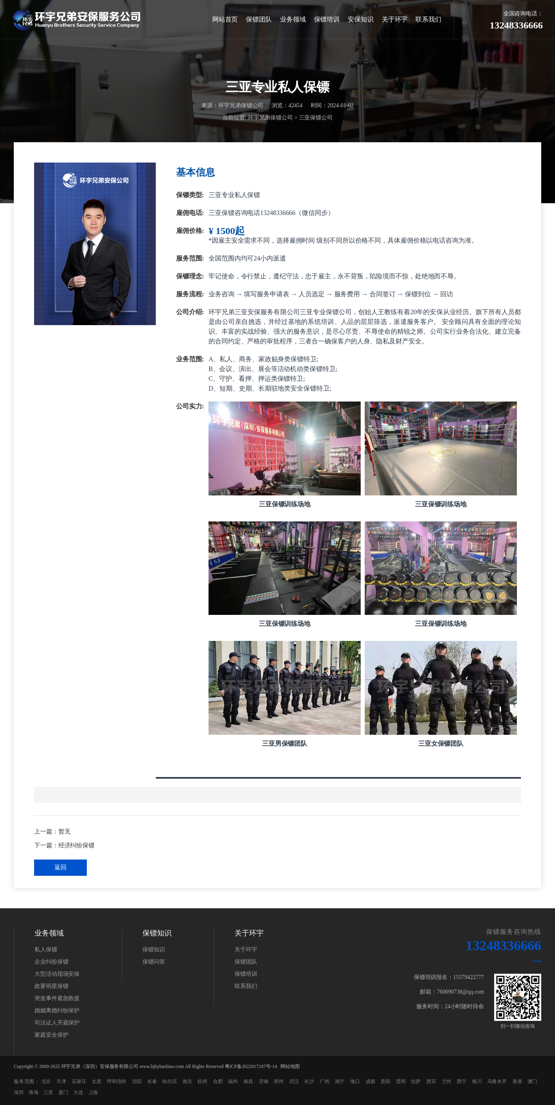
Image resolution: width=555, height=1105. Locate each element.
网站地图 (290, 1066)
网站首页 (225, 19)
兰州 (447, 1081)
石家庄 (79, 1081)
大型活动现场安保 (57, 974)
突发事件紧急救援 (57, 998)
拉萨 (416, 1081)
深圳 (19, 1092)
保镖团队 (259, 19)
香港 (517, 1081)
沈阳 (137, 1081)
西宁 (462, 1081)
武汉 (294, 1081)
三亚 (48, 1092)
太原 (96, 1081)
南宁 (340, 1081)
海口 (355, 1081)
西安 (431, 1081)
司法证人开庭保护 (57, 1023)
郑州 (279, 1081)
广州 (324, 1081)
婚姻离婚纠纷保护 (57, 1010)
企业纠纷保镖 (51, 962)
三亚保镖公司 (316, 118)
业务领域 (293, 19)
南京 (187, 1081)
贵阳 (385, 1081)
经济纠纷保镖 (76, 845)
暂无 (64, 831)
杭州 (202, 1081)
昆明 (401, 1081)
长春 (152, 1081)
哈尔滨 (169, 1081)
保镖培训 (327, 19)
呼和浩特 (117, 1081)
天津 (61, 1081)
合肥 (218, 1081)
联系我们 (428, 19)
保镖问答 (153, 962)
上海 (93, 1092)
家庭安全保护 (51, 1035)
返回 (60, 867)
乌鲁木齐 (497, 1081)
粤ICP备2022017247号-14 (251, 1066)
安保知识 (361, 19)
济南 (264, 1081)
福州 (233, 1081)
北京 (46, 1081)
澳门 (532, 1081)
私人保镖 (45, 950)
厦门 (63, 1092)
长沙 (309, 1081)
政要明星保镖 (51, 986)
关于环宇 (395, 19)
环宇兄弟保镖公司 (270, 118)
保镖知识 (153, 950)
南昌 (248, 1081)
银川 (477, 1081)
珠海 (34, 1092)
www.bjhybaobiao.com (162, 1066)
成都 (370, 1081)
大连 (78, 1092)
